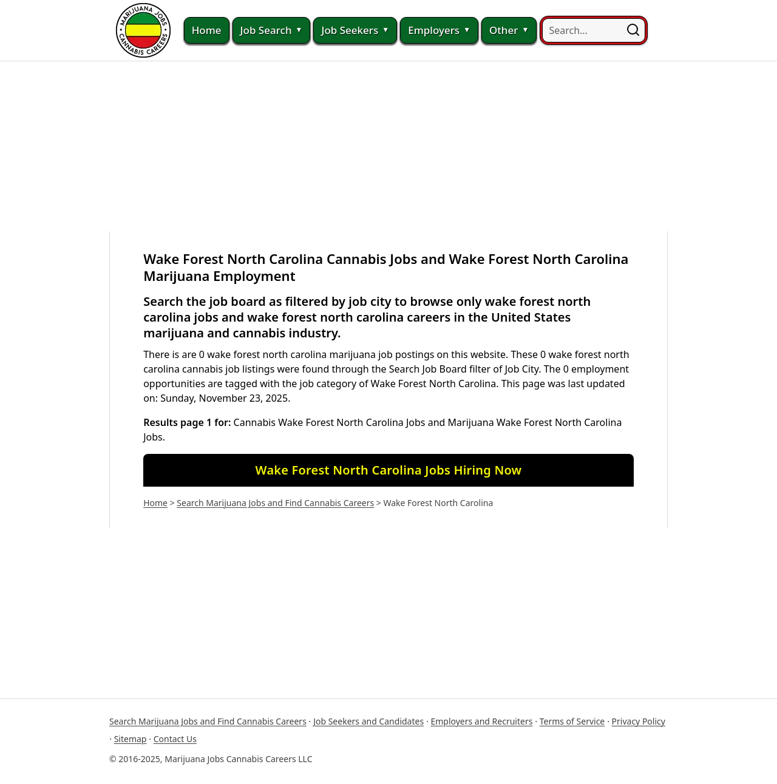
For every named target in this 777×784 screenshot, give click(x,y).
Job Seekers (355, 31)
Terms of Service (572, 721)
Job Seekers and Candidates (368, 721)
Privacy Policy (638, 721)
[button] (633, 30)
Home (207, 30)
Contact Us (175, 739)
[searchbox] (593, 30)
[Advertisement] (388, 146)
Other (509, 31)
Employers (439, 31)
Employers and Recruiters (481, 721)
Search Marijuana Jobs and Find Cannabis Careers (275, 503)
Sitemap (130, 739)
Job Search (271, 31)
